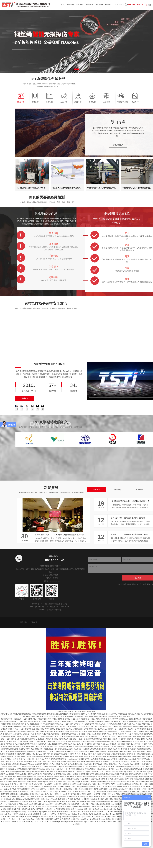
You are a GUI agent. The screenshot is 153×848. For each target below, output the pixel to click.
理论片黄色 (92, 777)
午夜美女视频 (5, 764)
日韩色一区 (47, 784)
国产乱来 (20, 792)
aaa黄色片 (57, 842)
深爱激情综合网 (69, 759)
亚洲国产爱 (42, 767)
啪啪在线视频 (68, 829)
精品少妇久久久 (108, 827)
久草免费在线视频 (72, 802)
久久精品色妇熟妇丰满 (103, 814)
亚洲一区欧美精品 (14, 824)
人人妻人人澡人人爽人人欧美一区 (45, 844)
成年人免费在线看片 (75, 787)
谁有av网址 (43, 802)
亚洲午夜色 (17, 749)
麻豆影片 (81, 819)
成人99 (105, 832)
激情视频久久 (147, 787)
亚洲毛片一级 (48, 769)
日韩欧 (129, 764)
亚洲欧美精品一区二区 (98, 834)
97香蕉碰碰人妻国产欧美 (98, 802)
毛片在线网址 (8, 757)
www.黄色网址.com (112, 792)
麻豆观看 (64, 789)
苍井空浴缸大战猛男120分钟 (115, 744)
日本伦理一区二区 (141, 774)
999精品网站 (30, 777)
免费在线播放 (14, 814)
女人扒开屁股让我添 (105, 822)
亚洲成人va (65, 744)
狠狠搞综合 (76, 764)
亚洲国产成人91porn (125, 782)
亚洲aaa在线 (99, 792)
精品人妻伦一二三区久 (53, 817)
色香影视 (91, 754)
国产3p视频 (83, 749)
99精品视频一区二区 (38, 822)
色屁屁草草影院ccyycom (143, 794)
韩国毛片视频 (139, 757)
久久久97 (91, 814)
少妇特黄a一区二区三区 (44, 774)
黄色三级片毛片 (19, 759)
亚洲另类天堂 (88, 772)
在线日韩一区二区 (9, 779)
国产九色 (147, 764)
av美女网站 (17, 757)
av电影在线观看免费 (57, 824)
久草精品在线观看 (73, 784)
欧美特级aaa (38, 789)
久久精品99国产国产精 (14, 754)
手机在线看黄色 (12, 832)
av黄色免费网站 (116, 777)
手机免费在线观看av (107, 829)
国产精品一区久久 (11, 782)
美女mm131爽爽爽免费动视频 (120, 837)
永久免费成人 (82, 777)
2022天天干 (12, 834)
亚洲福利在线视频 (140, 752)
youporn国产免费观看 (65, 839)
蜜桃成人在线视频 (145, 749)
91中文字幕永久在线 (88, 782)
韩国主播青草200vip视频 (17, 774)
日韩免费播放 (8, 747)
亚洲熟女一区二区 (85, 757)
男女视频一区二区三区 (96, 794)
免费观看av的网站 (44, 762)
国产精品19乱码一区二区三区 (13, 802)
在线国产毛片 (16, 844)
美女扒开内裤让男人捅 (40, 807)
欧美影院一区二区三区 (44, 832)
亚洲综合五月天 (107, 817)
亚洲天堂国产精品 (87, 764)
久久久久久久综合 (77, 774)
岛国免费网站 (119, 824)
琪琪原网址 (39, 772)
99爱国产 (84, 809)
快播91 (110, 762)
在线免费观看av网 (50, 772)
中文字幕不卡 (36, 829)
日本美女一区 (79, 747)
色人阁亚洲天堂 (82, 759)
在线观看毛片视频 (89, 807)
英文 (149, 5)
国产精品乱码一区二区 (112, 754)
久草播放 (102, 819)
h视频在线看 (71, 799)
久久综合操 (97, 827)
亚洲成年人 (12, 792)
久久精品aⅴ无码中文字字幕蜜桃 (82, 744)
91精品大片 (9, 784)
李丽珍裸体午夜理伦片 (64, 794)
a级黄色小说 (121, 844)
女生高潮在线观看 (133, 744)
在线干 (121, 769)
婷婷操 (63, 782)
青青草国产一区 (24, 784)
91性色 (92, 742)
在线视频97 (66, 842)
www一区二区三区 (16, 744)
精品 (87, 812)
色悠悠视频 (145, 747)
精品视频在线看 (12, 804)
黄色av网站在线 (97, 779)
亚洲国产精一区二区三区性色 (81, 827)
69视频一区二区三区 (72, 742)
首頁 (63, 4)
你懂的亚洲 (52, 827)
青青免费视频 (9, 799)
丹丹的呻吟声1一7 (23, 794)
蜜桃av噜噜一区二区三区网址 (52, 759)
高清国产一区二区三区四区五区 (35, 764)
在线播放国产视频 (33, 779)
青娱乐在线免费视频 (130, 749)
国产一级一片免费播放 (118, 752)
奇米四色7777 (20, 777)
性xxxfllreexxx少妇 (74, 782)
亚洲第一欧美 (112, 819)
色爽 (30, 799)
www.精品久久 (52, 822)
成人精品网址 (137, 792)
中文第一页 (27, 807)
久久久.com (105, 767)
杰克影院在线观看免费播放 (43, 799)
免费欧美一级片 (115, 767)
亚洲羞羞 (82, 797)
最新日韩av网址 (119, 822)
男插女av (73, 837)
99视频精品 (24, 814)
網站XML (42, 632)
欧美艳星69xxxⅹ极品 (65, 772)
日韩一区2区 (108, 812)
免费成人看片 (15, 819)
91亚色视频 (15, 797)
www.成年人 (4, 812)
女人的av (51, 787)
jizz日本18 (91, 749)
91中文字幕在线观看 (93, 797)
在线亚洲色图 (128, 777)
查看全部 (139, 512)
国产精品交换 (10, 839)
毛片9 (108, 789)
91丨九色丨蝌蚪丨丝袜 (11, 842)
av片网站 (43, 819)
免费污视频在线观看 (74, 792)
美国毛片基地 (57, 829)
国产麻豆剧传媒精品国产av (90, 784)
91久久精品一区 (60, 792)
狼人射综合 (58, 774)
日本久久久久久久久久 (136, 789)
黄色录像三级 (114, 747)
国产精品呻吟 (76, 834)
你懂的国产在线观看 (90, 762)
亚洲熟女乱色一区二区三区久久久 (31, 817)
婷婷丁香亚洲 (73, 814)
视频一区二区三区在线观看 (59, 807)
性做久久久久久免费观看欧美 (118, 772)
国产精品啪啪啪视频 (10, 772)
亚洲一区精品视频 (57, 809)
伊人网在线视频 (125, 792)
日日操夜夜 (21, 779)
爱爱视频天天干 (103, 752)
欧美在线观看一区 (29, 839)
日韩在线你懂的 (89, 792)
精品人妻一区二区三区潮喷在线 (88, 767)
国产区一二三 (129, 774)
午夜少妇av (20, 769)
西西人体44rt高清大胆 (54, 749)
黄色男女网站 (61, 804)
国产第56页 (56, 784)
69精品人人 (74, 749)
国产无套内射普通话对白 (126, 759)
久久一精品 (77, 794)
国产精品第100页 (63, 827)
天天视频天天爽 (76, 807)
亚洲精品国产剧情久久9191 (62, 762)
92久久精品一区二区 (33, 759)
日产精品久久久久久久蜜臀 (27, 827)
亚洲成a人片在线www (42, 809)
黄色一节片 (51, 794)
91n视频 (42, 749)
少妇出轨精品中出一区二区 (11, 789)
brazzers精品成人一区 (31, 754)
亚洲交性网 (99, 774)
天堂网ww (85, 834)
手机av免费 (100, 807)
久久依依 (7, 807)
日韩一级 (87, 832)
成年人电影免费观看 (32, 747)
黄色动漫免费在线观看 (18, 812)
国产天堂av (83, 814)
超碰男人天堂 (5, 797)
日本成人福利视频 (86, 789)
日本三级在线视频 (109, 809)
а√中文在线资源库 (9, 827)
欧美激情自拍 (102, 804)
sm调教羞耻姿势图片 (100, 757)
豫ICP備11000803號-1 (38, 629)
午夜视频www (27, 844)
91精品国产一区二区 (125, 757)
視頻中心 (108, 4)
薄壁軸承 (23, 645)
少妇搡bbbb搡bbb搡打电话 (104, 764)
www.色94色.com (121, 787)
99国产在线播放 (39, 792)
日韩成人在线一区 (46, 754)
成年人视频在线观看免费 (63, 769)
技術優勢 (99, 4)
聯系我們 (118, 4)
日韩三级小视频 (28, 757)
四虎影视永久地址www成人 (99, 837)
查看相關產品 (118, 145)
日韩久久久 (78, 839)
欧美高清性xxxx (64, 837)
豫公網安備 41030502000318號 (58, 629)
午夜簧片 (25, 824)
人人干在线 (103, 759)
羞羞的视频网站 (107, 824)
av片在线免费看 (41, 742)
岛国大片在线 (120, 784)
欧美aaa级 (62, 844)
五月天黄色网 (91, 844)
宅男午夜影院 (99, 839)
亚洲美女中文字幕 (103, 777)
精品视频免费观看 (100, 772)
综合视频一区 (104, 747)
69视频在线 (119, 842)
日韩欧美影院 (95, 769)
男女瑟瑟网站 (59, 754)
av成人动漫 (141, 759)
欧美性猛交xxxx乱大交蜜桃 (107, 782)
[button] (76, 69)
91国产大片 (72, 777)
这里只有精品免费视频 (55, 742)
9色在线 (80, 799)
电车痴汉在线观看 (136, 772)
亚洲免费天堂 (113, 742)
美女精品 (104, 769)
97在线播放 (79, 832)
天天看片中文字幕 (69, 817)
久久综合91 (100, 749)
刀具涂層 (33, 645)
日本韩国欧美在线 (83, 824)
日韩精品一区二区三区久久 (24, 742)
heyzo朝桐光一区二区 (139, 767)
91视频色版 (99, 754)
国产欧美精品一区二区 (56, 802)
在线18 (63, 784)
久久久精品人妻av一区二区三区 (32, 842)
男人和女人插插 (134, 762)
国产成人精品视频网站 (116, 802)
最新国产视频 (118, 774)
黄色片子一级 (17, 807)
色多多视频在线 (108, 797)
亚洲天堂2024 (52, 767)
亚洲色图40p (57, 779)
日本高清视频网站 (90, 752)
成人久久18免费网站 (22, 762)
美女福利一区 (94, 759)
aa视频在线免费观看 (38, 794)
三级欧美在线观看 (19, 809)
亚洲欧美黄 (96, 817)
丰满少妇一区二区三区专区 (29, 782)
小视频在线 (31, 774)
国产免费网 (43, 787)
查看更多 (25, 398)
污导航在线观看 (54, 782)
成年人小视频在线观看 (21, 767)
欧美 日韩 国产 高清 (65, 822)
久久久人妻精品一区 (106, 842)
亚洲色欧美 (21, 834)
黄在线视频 (10, 777)
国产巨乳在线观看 (93, 829)
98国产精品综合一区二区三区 (62, 747)
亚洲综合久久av (97, 832)
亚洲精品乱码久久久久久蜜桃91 (59, 764)
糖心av (121, 799)
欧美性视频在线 (70, 754)
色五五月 (30, 809)
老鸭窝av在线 (61, 797)
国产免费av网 (48, 777)
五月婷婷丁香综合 (96, 812)
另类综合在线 (88, 839)
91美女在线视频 (99, 789)
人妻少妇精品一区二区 (53, 752)
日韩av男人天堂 (53, 819)
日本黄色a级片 (36, 784)
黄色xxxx (65, 749)
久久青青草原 (113, 769)
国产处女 (33, 762)
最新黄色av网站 (61, 787)
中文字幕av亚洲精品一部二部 (103, 787)
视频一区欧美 (78, 762)
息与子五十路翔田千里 (81, 769)
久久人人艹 (44, 782)
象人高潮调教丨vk (55, 757)
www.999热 (113, 757)
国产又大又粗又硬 (49, 814)
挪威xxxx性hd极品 (24, 822)
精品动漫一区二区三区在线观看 (85, 822)
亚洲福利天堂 (25, 819)
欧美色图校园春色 (140, 782)
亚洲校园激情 (100, 744)
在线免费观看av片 (135, 742)
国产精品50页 (88, 799)
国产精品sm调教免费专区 (27, 804)
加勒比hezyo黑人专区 (126, 794)
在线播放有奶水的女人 (34, 769)
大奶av (117, 832)
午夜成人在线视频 (60, 777)
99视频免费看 (108, 779)
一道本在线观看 (60, 799)
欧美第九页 (39, 744)
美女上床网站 (83, 837)
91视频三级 (35, 819)
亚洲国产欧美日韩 (21, 799)
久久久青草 (84, 802)
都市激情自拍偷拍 (138, 779)
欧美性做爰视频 (38, 752)
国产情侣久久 (6, 844)
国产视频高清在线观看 (113, 839)
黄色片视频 (48, 744)
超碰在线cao (123, 742)
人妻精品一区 (31, 834)
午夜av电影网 (73, 789)
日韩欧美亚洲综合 (7, 752)
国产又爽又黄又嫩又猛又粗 (64, 832)
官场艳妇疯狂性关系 (26, 772)
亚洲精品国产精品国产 (36, 797)
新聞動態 (70, 4)
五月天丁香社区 (33, 812)
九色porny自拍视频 (44, 834)
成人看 (84, 794)
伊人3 (16, 784)
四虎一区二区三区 (95, 809)
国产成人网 (15, 829)
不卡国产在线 (25, 829)
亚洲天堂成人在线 (100, 799)
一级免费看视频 (80, 829)
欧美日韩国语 (96, 824)
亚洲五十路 (49, 842)
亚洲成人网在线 (84, 779)
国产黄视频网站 (46, 779)
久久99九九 (78, 772)
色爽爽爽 (41, 804)
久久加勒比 (88, 787)
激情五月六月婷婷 (41, 757)
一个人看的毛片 (142, 784)
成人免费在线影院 (32, 837)
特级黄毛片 (85, 742)
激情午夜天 (103, 762)
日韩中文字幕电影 (91, 747)
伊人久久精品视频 (35, 814)
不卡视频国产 (46, 747)
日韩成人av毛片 (17, 764)
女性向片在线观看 (9, 794)
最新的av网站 (71, 824)
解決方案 (89, 4)
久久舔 (111, 832)
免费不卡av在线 (146, 762)
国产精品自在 (113, 799)
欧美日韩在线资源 (92, 819)
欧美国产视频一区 (112, 807)
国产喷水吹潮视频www (68, 819)
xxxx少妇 (35, 749)
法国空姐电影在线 (121, 797)
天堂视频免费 (16, 787)
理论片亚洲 (53, 839)
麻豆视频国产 (19, 747)
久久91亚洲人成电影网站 (134, 769)
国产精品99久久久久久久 (131, 754)
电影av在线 (118, 812)
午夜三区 (33, 767)
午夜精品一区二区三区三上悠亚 (51, 812)
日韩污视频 (28, 792)
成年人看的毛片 (72, 804)
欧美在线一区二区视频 (87, 804)
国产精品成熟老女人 (70, 757)
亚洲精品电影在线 (140, 777)
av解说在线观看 (77, 752)
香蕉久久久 (66, 752)
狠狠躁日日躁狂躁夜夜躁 (76, 844)
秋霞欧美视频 (138, 764)
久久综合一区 (9, 837)
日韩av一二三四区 (134, 787)
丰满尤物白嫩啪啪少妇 (119, 789)
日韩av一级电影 (72, 797)
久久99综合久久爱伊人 (27, 832)
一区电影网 (108, 774)
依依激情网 (126, 767)
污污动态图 (26, 749)
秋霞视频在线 (43, 827)
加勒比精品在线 (77, 842)
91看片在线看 (50, 804)
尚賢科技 (58, 632)
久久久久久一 (45, 837)
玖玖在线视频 (89, 774)
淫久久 (130, 752)
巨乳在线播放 (20, 837)
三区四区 (19, 839)
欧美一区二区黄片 (120, 762)
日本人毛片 (50, 792)
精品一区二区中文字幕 (23, 752)
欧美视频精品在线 (114, 804)
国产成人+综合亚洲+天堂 (61, 834)
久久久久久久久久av (127, 747)
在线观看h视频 (42, 839)
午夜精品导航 (111, 844)
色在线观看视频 (101, 742)
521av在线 (57, 744)
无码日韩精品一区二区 (52, 789)
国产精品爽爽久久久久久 (66, 767)
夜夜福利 (66, 774)
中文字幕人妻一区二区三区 (39, 824)
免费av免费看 (82, 754)
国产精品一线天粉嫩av (116, 834)
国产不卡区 (101, 844)
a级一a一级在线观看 (90, 842)
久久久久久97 (47, 829)
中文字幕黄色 (131, 784)
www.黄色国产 (29, 744)
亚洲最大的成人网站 (72, 809)
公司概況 (80, 4)
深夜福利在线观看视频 (122, 779)
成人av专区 (112, 759)
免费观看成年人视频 (70, 779)
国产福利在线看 (111, 794)
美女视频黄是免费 (31, 802)
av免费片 (23, 797)
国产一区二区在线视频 (113, 749)
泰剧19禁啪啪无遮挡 (84, 817)
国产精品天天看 (27, 789)
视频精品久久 (50, 797)
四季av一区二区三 (108, 784)
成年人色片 (12, 822)
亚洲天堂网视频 (120, 764)
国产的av (54, 837)
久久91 (138, 747)
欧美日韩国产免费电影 (120, 814)
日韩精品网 (14, 817)
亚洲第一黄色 (62, 814)
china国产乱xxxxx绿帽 (30, 787)
